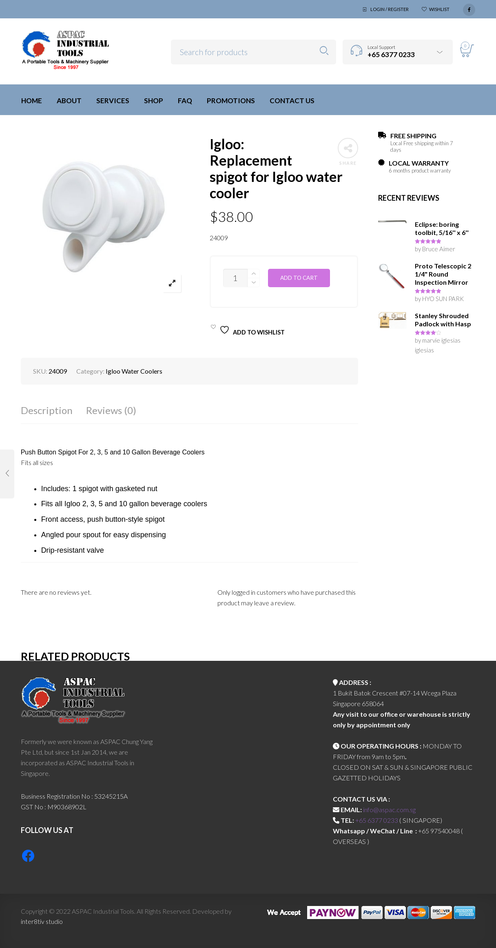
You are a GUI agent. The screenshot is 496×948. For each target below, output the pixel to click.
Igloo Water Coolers (134, 371)
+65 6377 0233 (376, 820)
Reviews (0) (111, 410)
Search (324, 51)
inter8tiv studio (42, 921)
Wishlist (439, 9)
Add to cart (299, 278)
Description (47, 410)
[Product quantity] (235, 278)
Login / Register (389, 9)
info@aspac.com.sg (389, 809)
